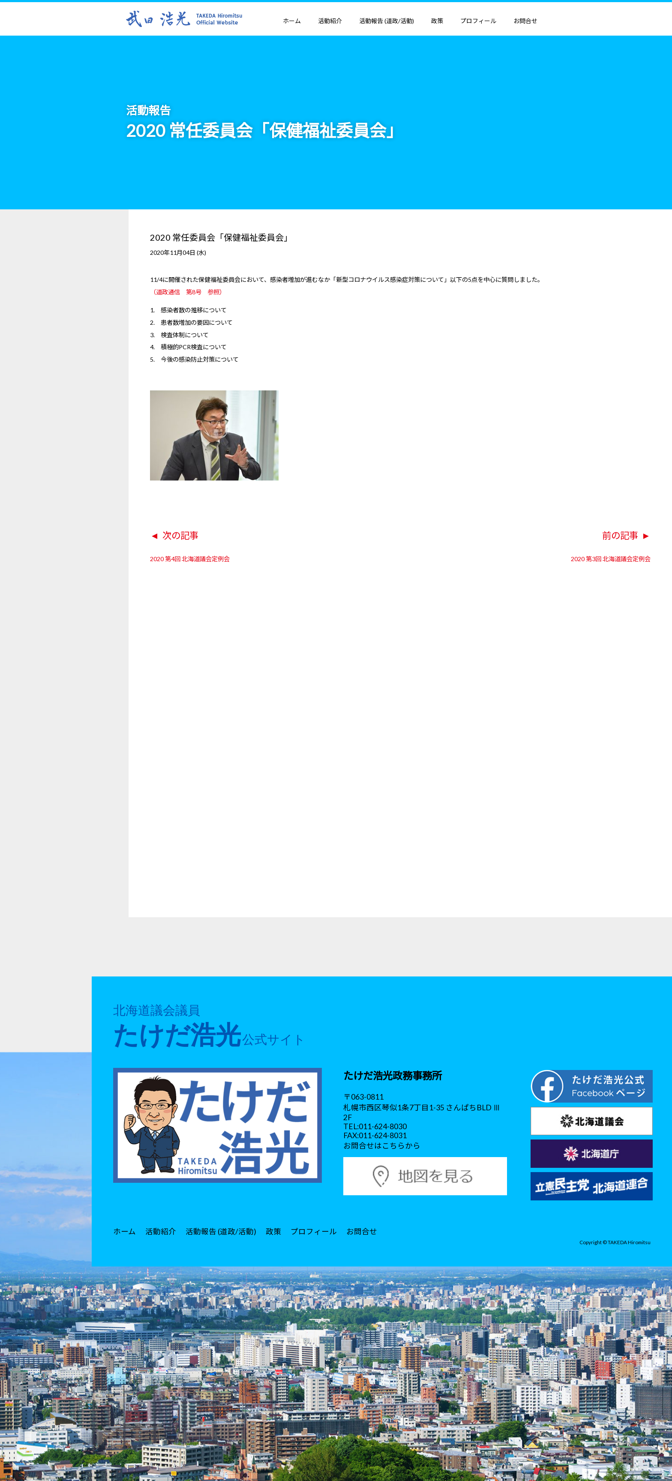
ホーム (292, 20)
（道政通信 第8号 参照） (187, 292)
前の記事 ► (626, 535)
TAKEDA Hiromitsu (629, 1242)
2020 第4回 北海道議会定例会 (190, 558)
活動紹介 (330, 20)
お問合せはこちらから (381, 1145)
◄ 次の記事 (174, 535)
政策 (437, 20)
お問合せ (525, 20)
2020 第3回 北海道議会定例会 (611, 558)
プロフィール (478, 20)
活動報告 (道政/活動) (386, 20)
